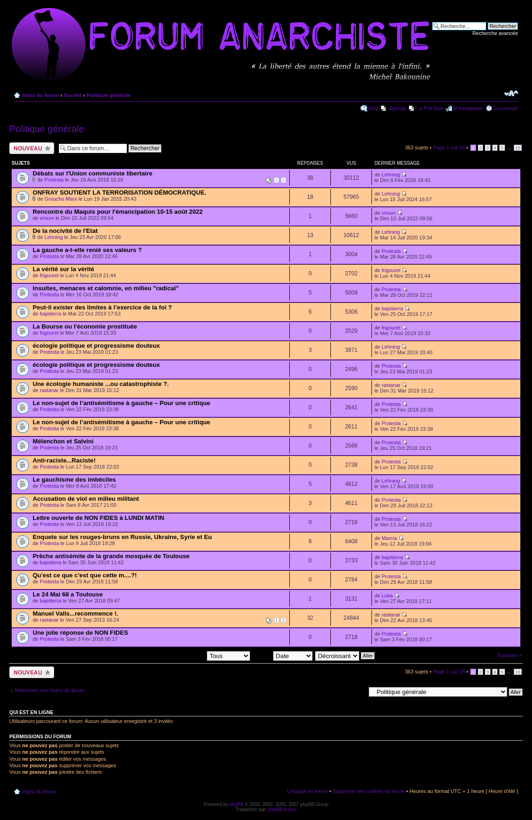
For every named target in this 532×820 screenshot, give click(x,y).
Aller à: (357, 691)
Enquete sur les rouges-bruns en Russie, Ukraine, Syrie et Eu (122, 536)
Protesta (53, 179)
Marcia (389, 538)
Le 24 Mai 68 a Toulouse (68, 594)
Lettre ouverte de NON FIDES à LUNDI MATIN (98, 517)
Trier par (282, 655)
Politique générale (108, 95)
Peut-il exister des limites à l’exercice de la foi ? (102, 307)
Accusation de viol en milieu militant (86, 498)
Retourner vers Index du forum (49, 690)
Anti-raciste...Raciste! (64, 460)
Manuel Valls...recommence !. (75, 613)
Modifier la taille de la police (511, 93)
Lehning (391, 174)
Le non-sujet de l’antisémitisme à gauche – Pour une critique (121, 402)
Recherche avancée (495, 33)
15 (517, 147)
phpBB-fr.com (282, 809)
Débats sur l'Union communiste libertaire (93, 173)
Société (72, 95)
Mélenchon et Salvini (63, 441)
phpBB (237, 804)
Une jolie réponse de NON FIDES (80, 632)
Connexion (505, 108)
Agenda (397, 108)
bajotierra (50, 313)
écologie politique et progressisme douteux (96, 345)
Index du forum (40, 95)
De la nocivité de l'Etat (65, 230)
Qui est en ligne (31, 712)
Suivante (507, 655)
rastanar (49, 390)
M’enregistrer (468, 108)
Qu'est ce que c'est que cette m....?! (85, 575)
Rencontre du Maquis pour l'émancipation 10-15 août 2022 (118, 211)
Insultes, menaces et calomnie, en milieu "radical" (106, 288)
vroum (47, 218)
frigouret (49, 275)
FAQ (373, 108)
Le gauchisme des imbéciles (74, 479)
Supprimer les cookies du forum (369, 791)
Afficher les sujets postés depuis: (190, 655)
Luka (387, 595)
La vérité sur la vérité (63, 269)
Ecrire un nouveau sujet (31, 148)
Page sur (449, 147)
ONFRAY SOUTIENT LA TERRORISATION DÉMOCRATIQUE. (119, 192)
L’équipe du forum (307, 791)
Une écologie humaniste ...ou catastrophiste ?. (101, 383)
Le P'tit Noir (430, 108)
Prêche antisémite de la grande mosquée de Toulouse (111, 556)
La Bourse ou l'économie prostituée (85, 326)
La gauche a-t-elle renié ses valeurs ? (87, 249)
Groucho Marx (60, 199)
